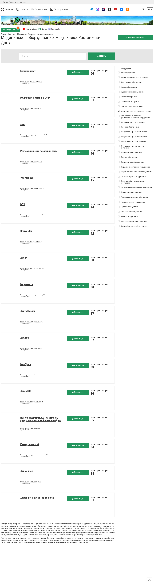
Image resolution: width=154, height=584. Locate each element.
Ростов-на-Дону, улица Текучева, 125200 (31, 322)
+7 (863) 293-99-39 (25, 84)
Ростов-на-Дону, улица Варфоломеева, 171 (32, 295)
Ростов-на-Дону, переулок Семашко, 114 (31, 269)
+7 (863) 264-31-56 (25, 164)
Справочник (43, 9)
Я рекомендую (78, 73)
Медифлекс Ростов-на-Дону (35, 98)
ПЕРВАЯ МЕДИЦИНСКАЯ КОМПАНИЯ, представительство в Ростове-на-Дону (40, 419)
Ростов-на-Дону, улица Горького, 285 (30, 482)
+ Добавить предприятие (135, 37)
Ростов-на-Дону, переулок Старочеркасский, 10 (33, 455)
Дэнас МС (25, 391)
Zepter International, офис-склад (37, 498)
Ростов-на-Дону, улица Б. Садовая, (30, 429)
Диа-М (23, 258)
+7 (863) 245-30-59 (25, 244)
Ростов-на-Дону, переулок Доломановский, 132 (33, 135)
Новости (24, 9)
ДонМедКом (26, 471)
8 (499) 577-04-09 (24, 430)
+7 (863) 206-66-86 (25, 190)
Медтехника (26, 284)
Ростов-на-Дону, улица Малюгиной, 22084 (32, 189)
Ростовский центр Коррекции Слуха (39, 151)
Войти (150, 9)
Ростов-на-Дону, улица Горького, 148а (31, 349)
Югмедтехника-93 (29, 444)
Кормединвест (28, 71)
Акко (22, 124)
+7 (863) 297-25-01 (25, 324)
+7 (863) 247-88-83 (25, 297)
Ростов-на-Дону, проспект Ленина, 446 (31, 242)
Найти (101, 56)
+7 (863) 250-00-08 (25, 270)
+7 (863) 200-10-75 (25, 350)
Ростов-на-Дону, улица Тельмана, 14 (30, 109)
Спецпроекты (65, 9)
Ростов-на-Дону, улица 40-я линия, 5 (30, 375)
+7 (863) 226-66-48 (25, 377)
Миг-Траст (25, 364)
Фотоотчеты (13, 2)
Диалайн (24, 338)
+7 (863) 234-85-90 (25, 457)
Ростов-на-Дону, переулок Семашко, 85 (31, 402)
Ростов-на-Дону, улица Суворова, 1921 (31, 162)
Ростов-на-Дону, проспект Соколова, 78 (31, 215)
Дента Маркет (27, 311)
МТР (22, 204)
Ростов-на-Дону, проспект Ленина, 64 (31, 82)
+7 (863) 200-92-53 (25, 137)
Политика (22, 2)
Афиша (5, 2)
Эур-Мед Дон (27, 178)
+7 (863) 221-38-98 (25, 404)
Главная (7, 9)
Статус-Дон (26, 231)
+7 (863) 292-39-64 (25, 484)
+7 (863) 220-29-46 (25, 217)
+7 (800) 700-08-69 (25, 110)
